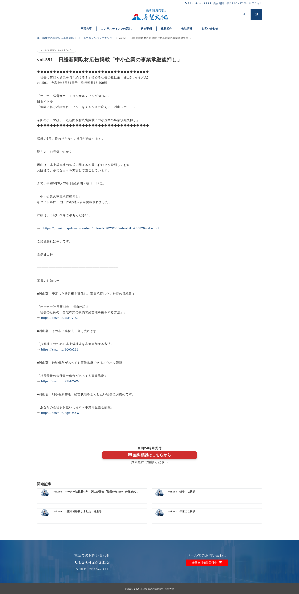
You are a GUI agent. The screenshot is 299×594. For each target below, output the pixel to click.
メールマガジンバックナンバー (56, 50)
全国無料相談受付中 (207, 562)
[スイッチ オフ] (244, 14)
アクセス (255, 3)
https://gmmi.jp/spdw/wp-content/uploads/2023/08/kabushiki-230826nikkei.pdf (101, 228)
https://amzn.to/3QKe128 (59, 349)
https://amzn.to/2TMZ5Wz (60, 381)
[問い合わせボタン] (256, 15)
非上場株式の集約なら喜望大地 (157, 589)
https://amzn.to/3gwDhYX (60, 413)
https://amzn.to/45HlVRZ (59, 317)
